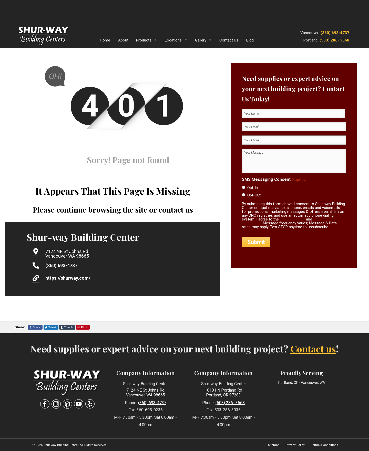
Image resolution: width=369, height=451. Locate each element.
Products (143, 40)
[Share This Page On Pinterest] (83, 327)
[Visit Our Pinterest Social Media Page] (67, 404)
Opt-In (252, 187)
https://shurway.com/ (67, 278)
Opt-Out (254, 195)
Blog (250, 40)
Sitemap (273, 445)
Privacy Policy (295, 445)
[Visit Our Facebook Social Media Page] (44, 404)
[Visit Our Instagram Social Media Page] (56, 404)
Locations (173, 40)
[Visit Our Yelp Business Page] (90, 404)
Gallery (200, 40)
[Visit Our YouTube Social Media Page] (78, 404)
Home (105, 40)
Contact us (313, 348)
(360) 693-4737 (335, 32)
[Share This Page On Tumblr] (67, 327)
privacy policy (292, 219)
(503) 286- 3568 (334, 40)
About (123, 40)
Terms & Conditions (324, 445)
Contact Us (228, 40)
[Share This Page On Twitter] (51, 327)
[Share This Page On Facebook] (35, 327)
